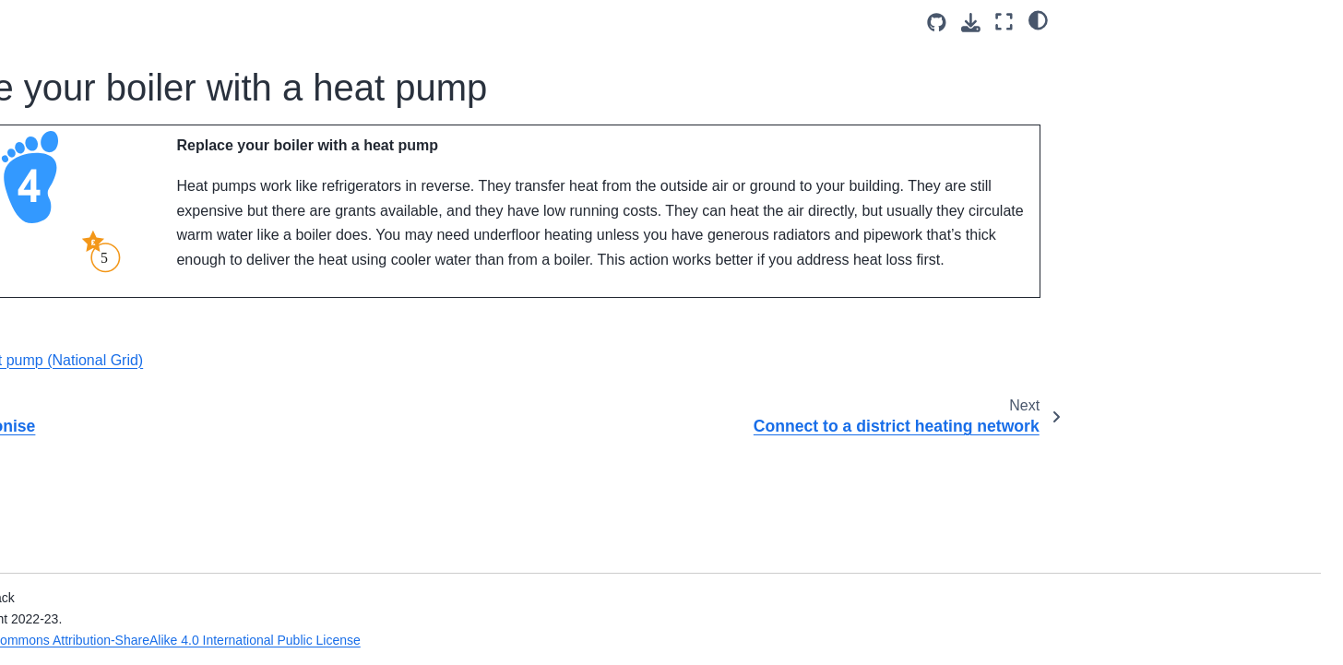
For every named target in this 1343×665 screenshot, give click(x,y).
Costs (78, 50)
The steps (90, 108)
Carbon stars (99, 80)
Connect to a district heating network (158, 339)
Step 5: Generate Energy (134, 439)
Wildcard (87, 467)
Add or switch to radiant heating (169, 380)
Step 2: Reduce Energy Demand (129, 178)
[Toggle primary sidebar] (314, 22)
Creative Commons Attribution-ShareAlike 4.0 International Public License (507, 640)
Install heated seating (138, 409)
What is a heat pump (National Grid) (458, 416)
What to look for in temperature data (137, 588)
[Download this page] (971, 22)
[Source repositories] (937, 22)
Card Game (81, 21)
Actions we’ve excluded (130, 497)
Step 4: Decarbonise (124, 248)
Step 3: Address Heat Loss (139, 218)
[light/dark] (1038, 19)
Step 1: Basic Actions (123, 138)
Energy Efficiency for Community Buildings (142, 537)
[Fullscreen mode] (1004, 22)
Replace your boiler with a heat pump (158, 288)
